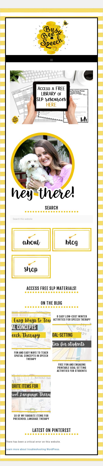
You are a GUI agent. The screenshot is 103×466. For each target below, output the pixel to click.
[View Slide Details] (51, 123)
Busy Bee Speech (51, 36)
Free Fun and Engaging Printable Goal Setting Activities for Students (72, 367)
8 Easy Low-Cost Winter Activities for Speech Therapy (72, 318)
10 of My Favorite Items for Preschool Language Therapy (31, 417)
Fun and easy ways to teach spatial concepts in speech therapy (31, 356)
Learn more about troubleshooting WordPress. (33, 449)
